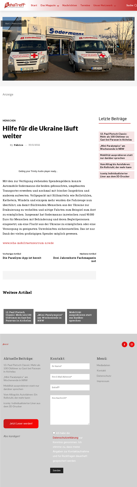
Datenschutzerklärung (65, 437)
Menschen (17, 23)
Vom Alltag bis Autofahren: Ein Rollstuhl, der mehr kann (116, 166)
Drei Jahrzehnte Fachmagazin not (74, 259)
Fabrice (18, 145)
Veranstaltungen (80, 306)
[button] (131, 5)
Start (7, 23)
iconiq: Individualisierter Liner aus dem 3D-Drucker (115, 175)
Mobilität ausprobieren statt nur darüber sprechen (80, 316)
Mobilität (12, 306)
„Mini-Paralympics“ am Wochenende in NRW (50, 317)
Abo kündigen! (12, 436)
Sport (41, 309)
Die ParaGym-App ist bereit (22, 257)
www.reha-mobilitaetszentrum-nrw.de (28, 243)
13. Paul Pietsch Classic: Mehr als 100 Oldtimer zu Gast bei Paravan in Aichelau (18, 316)
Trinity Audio (37, 171)
